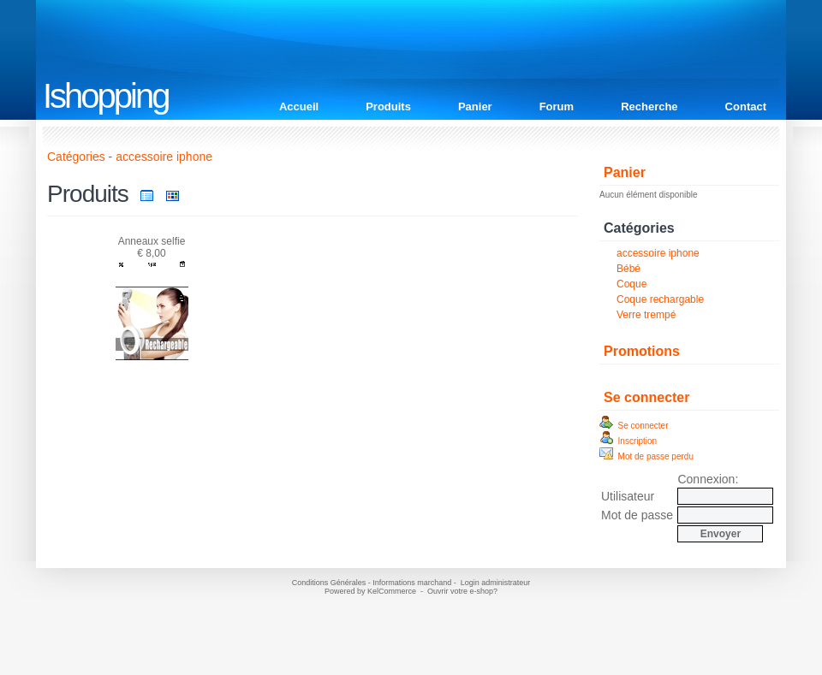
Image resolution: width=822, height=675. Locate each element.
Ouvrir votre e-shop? (462, 591)
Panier (475, 106)
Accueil (299, 106)
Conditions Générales (329, 582)
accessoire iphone (658, 253)
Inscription (628, 441)
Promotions (642, 351)
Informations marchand (411, 582)
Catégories (76, 156)
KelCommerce (393, 591)
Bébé (628, 269)
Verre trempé (646, 315)
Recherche (649, 106)
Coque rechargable (660, 299)
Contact (745, 106)
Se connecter (646, 397)
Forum (556, 106)
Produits (388, 106)
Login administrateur (496, 582)
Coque (631, 284)
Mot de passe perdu (646, 456)
